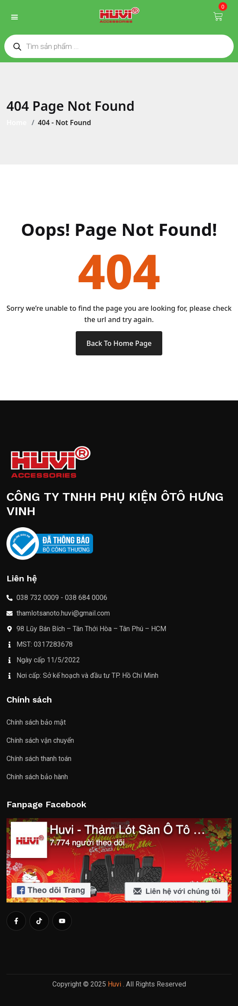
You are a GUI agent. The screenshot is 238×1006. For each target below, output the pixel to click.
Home (18, 122)
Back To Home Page (119, 343)
